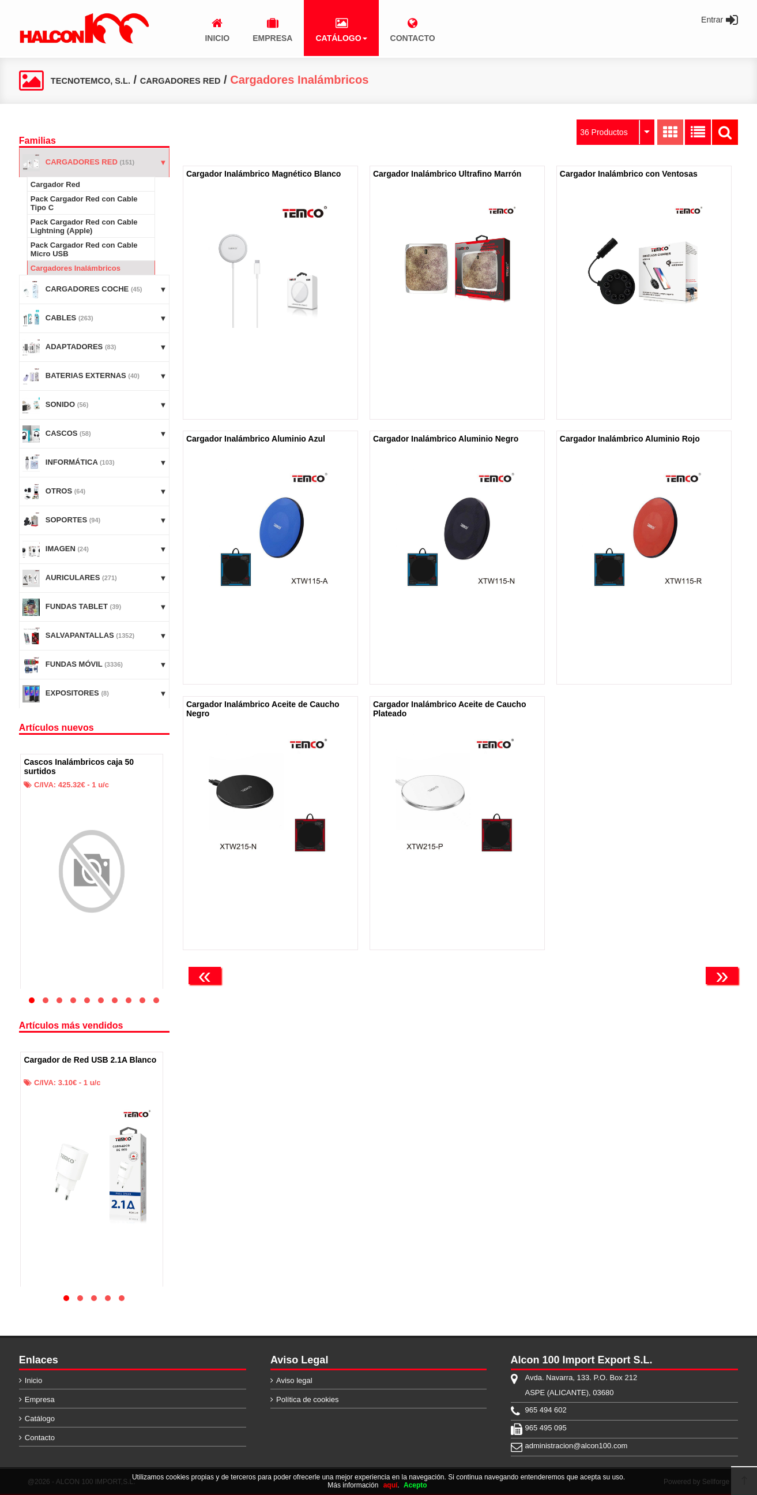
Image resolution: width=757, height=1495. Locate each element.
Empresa (40, 1399)
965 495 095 (546, 1427)
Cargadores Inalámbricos (75, 268)
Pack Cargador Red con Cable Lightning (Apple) (84, 226)
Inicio (33, 1380)
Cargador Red (55, 184)
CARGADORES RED (225, 79)
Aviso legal (294, 1380)
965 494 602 (546, 1410)
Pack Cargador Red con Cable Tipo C (84, 203)
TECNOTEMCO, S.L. (105, 79)
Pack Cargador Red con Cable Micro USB (84, 249)
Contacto (40, 1437)
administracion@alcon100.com (576, 1445)
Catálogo (40, 1418)
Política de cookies (307, 1399)
